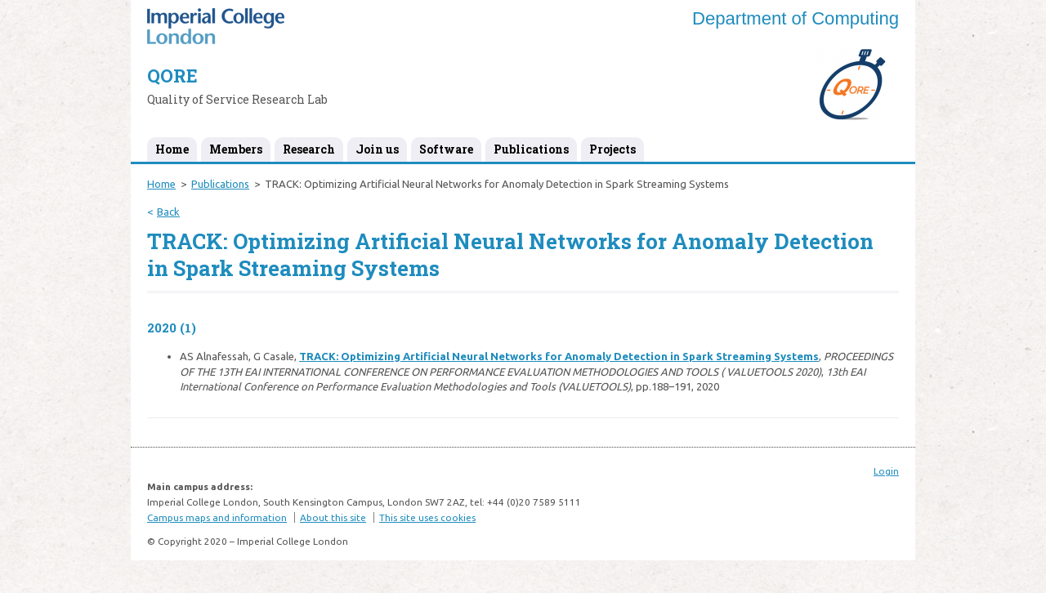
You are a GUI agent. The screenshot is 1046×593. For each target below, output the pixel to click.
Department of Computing (795, 18)
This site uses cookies (427, 517)
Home (172, 149)
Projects (612, 149)
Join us (377, 149)
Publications (531, 149)
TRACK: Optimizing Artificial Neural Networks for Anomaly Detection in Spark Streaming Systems (559, 356)
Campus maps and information (217, 517)
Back (168, 211)
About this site (333, 517)
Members (235, 149)
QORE (172, 75)
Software (446, 149)
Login (886, 471)
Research (309, 149)
